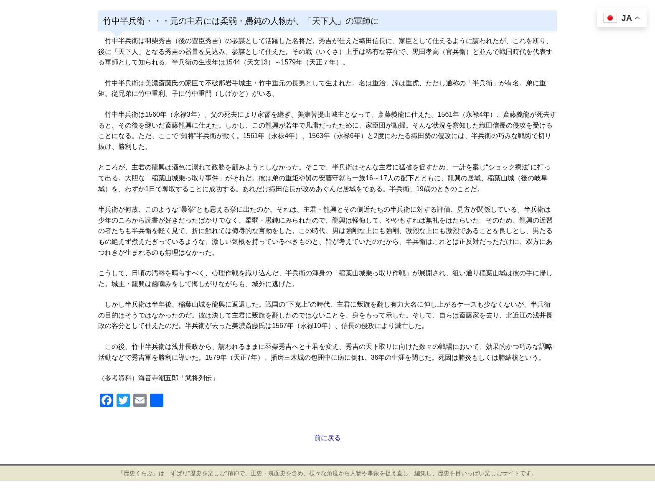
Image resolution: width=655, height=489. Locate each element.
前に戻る (327, 437)
